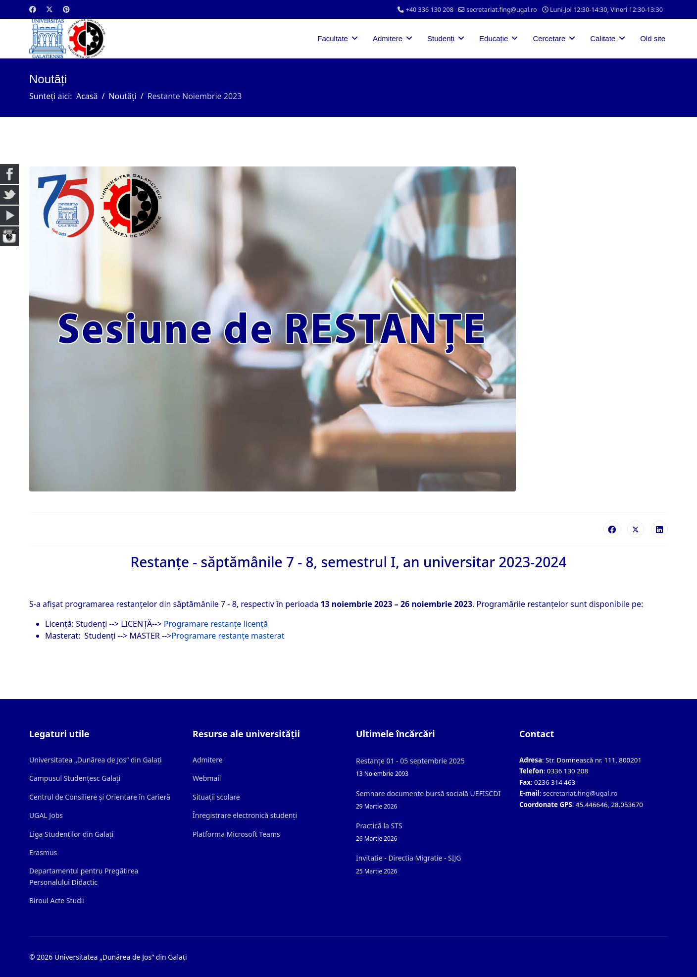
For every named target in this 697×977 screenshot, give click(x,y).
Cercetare (549, 38)
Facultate (332, 38)
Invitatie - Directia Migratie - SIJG (430, 864)
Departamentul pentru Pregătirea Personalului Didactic (83, 876)
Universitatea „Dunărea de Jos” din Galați (95, 759)
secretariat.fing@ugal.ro (501, 9)
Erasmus (43, 852)
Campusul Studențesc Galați (74, 778)
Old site (652, 38)
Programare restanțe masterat (227, 635)
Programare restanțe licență (216, 623)
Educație (493, 38)
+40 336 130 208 (429, 9)
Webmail (207, 778)
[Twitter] (49, 9)
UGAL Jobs (46, 815)
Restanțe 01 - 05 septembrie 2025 (430, 767)
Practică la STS (430, 832)
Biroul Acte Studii (57, 900)
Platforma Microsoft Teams (236, 834)
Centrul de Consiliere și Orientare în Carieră (99, 797)
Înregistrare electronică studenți (245, 815)
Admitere (387, 38)
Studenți (440, 38)
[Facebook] (32, 9)
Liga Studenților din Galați (71, 834)
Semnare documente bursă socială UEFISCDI (430, 800)
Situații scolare (216, 797)
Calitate (602, 38)
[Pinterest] (66, 9)
